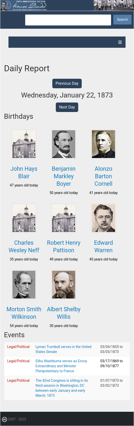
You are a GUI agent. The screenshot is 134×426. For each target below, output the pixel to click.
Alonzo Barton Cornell (104, 176)
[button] (24, 158)
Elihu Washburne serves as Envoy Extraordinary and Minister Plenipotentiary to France (61, 366)
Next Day (67, 107)
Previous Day (67, 83)
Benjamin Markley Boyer (64, 176)
